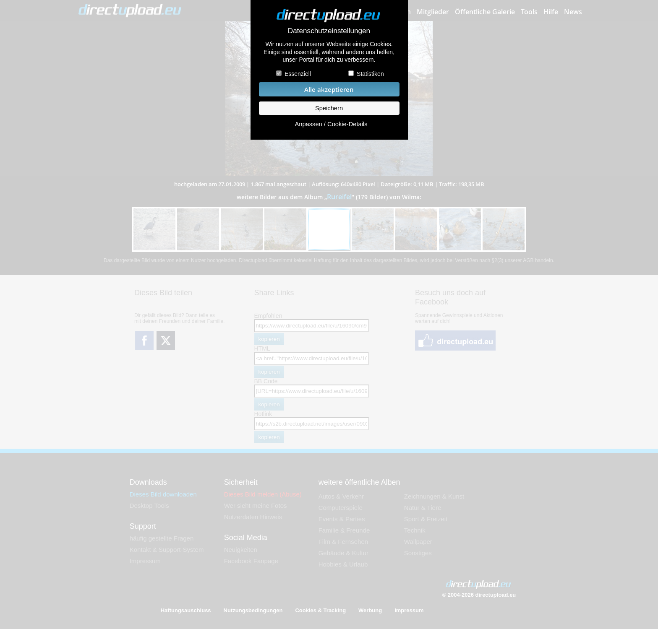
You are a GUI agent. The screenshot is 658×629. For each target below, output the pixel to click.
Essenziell (298, 73)
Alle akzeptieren (329, 90)
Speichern (329, 108)
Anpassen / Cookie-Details (331, 124)
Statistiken (370, 73)
